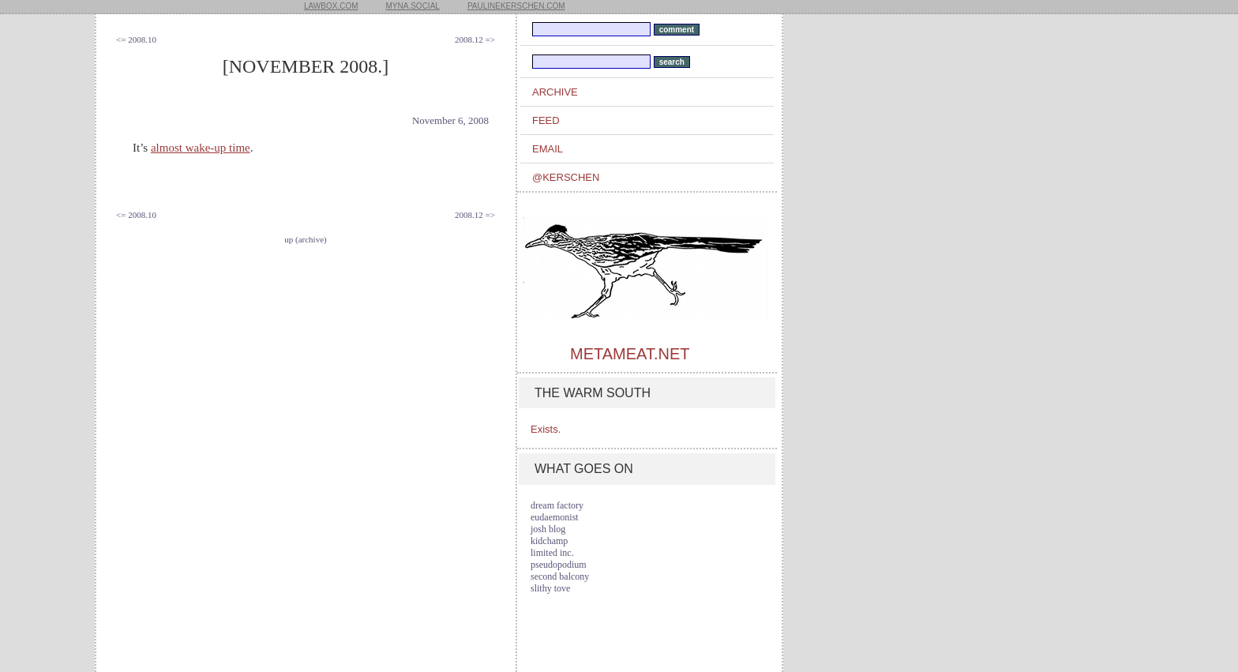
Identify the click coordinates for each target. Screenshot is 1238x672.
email (547, 149)
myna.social (413, 6)
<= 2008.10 (136, 39)
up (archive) (305, 239)
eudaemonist (555, 517)
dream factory (557, 505)
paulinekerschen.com (516, 6)
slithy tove (550, 588)
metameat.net (629, 353)
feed (546, 120)
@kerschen (565, 177)
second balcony (560, 576)
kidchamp (549, 540)
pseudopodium (559, 564)
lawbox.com (331, 6)
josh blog (548, 529)
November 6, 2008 (450, 120)
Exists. (546, 429)
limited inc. (552, 552)
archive (555, 92)
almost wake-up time (200, 147)
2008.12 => (475, 39)
